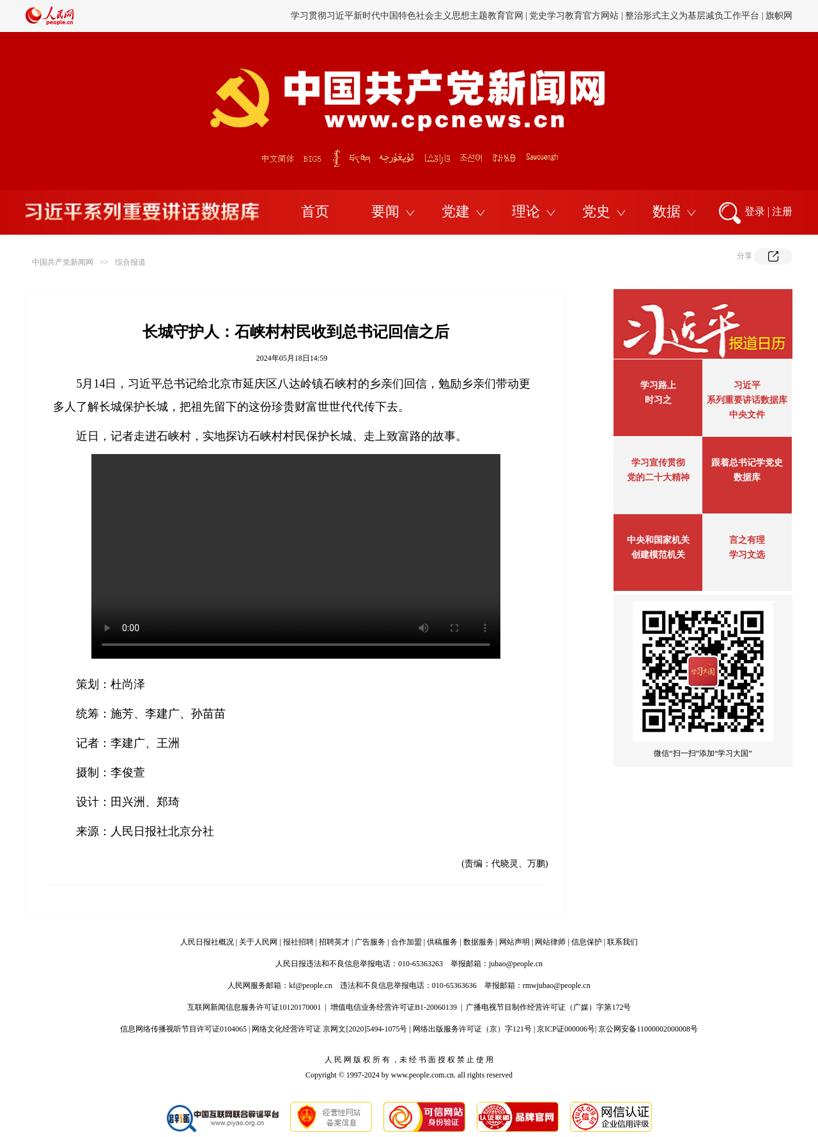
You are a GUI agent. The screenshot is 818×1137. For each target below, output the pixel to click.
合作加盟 (406, 941)
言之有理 (747, 540)
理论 (526, 211)
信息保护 (586, 941)
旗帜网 (779, 15)
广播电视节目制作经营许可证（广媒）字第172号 (548, 1007)
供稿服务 (442, 941)
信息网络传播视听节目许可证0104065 (183, 1028)
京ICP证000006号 (566, 1028)
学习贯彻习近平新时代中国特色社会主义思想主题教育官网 (407, 15)
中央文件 (747, 415)
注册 (782, 211)
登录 (755, 211)
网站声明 (514, 941)
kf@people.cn (310, 985)
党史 (596, 211)
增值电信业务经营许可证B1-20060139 (393, 1007)
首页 (315, 211)
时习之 (658, 400)
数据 (666, 211)
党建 (456, 211)
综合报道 (130, 262)
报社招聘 (298, 941)
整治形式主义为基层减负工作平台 (692, 15)
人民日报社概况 (207, 941)
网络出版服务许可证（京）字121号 (472, 1028)
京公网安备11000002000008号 (648, 1028)
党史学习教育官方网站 (575, 15)
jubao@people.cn (516, 963)
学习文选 (747, 555)
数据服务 (478, 941)
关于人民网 (258, 941)
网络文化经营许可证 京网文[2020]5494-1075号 (329, 1028)
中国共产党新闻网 (62, 262)
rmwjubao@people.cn (556, 985)
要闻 (385, 211)
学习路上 (658, 385)
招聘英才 (334, 941)
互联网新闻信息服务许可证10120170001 (254, 1007)
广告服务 (370, 941)
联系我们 (622, 941)
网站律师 (550, 941)
